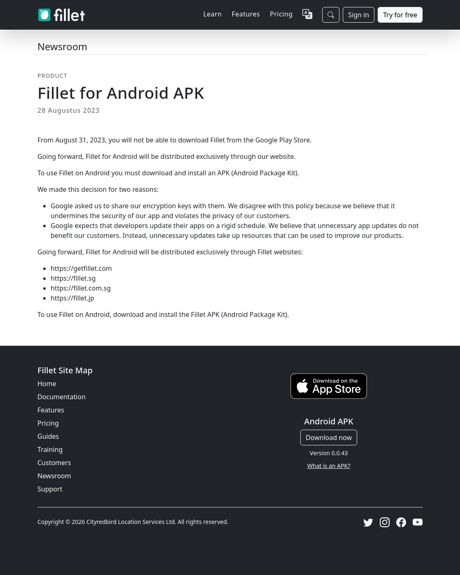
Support (49, 489)
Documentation (61, 396)
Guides (48, 436)
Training (50, 449)
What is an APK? (328, 466)
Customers (54, 462)
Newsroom (54, 475)
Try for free (400, 14)
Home (46, 383)
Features (50, 409)
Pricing (281, 14)
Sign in (358, 14)
